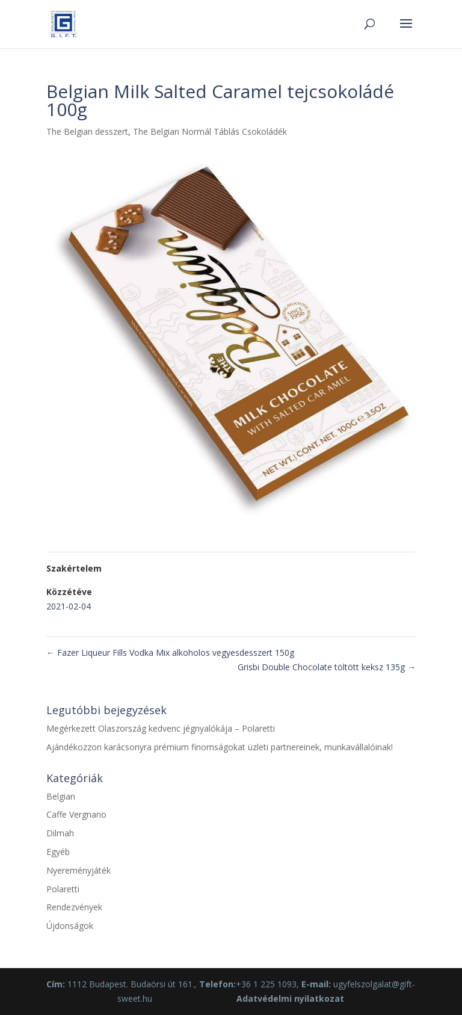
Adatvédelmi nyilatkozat (290, 998)
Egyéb (58, 851)
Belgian (60, 796)
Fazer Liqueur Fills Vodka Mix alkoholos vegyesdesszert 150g (170, 652)
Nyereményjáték (78, 870)
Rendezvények (74, 907)
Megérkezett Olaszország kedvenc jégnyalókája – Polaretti (160, 728)
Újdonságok (69, 925)
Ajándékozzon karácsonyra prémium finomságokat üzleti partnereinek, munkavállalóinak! (219, 747)
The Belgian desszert (87, 131)
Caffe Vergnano (76, 814)
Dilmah (60, 833)
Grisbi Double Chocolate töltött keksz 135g (327, 667)
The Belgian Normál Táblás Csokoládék (210, 131)
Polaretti (62, 889)
